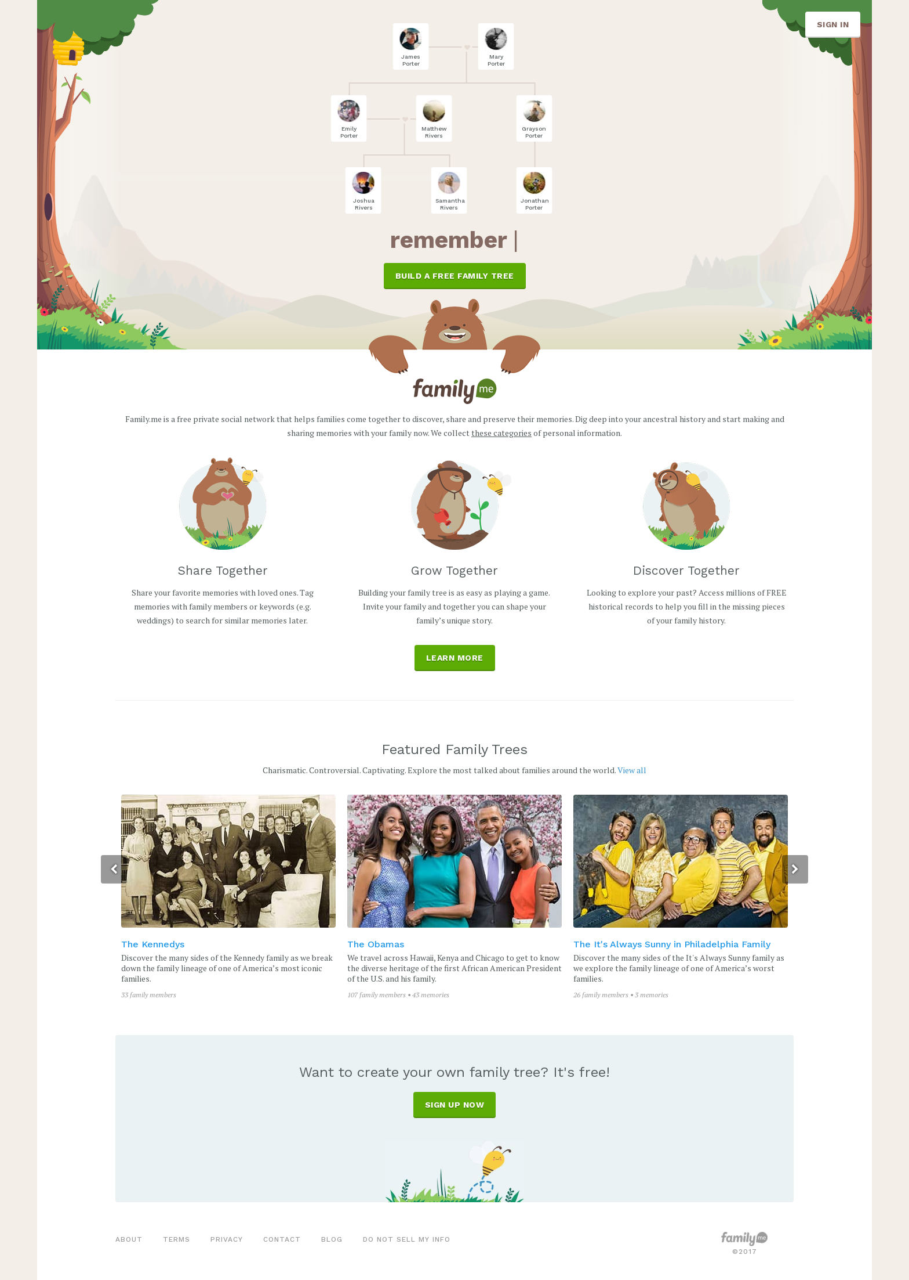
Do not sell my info (406, 1239)
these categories (501, 432)
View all (631, 770)
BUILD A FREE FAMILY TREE (454, 275)
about (129, 1239)
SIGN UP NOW (455, 1104)
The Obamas (376, 944)
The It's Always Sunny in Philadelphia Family (673, 944)
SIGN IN (833, 24)
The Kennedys (154, 944)
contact (282, 1239)
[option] (230, 897)
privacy (226, 1239)
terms (176, 1239)
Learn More (454, 657)
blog (332, 1239)
